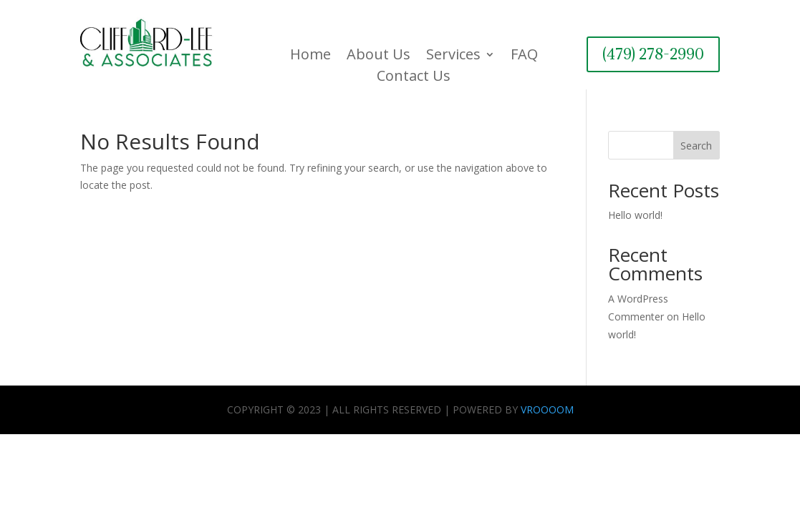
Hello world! (635, 215)
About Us (378, 56)
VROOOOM (547, 409)
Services (453, 56)
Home (310, 56)
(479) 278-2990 (653, 54)
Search (696, 145)
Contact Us (413, 78)
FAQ (524, 56)
